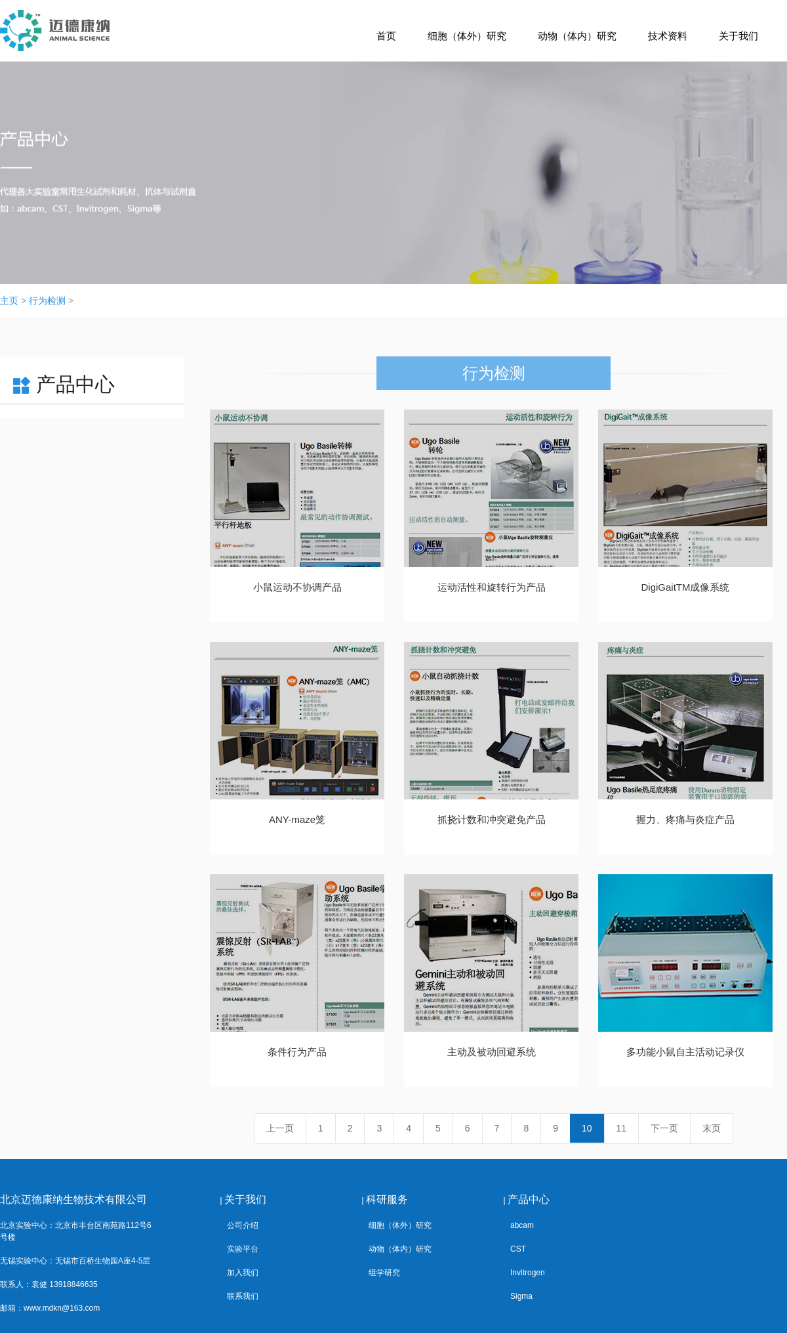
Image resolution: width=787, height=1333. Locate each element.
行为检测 (47, 300)
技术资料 (667, 35)
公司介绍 (242, 1225)
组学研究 (384, 1272)
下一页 (664, 1128)
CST (518, 1249)
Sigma (521, 1296)
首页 (386, 35)
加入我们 (242, 1272)
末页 (711, 1128)
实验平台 (242, 1249)
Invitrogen (527, 1272)
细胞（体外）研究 (467, 35)
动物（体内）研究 (577, 35)
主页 (9, 300)
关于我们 (738, 35)
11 (621, 1128)
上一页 (280, 1128)
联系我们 (242, 1296)
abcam (522, 1225)
